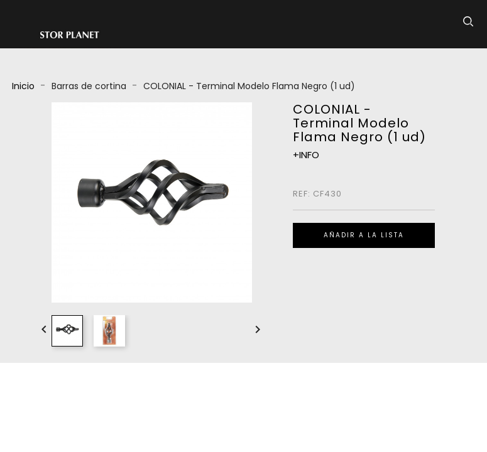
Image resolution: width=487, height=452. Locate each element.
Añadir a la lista (364, 235)
